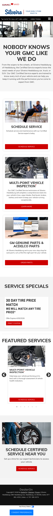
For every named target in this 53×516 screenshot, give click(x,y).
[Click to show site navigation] (49, 19)
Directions (36, 19)
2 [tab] (20, 406)
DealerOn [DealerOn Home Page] (24, 492)
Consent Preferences (21, 512)
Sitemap (31, 492)
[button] (14, 19)
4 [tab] (28, 406)
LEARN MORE (26, 206)
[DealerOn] (26, 489)
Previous (4, 375)
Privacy (37, 492)
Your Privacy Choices (26, 506)
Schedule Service (26, 400)
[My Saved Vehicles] (26, 4)
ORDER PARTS (26, 262)
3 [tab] (24, 406)
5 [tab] (32, 406)
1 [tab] (17, 406)
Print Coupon (14, 323)
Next (49, 375)
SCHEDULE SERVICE (26, 147)
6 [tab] (36, 406)
